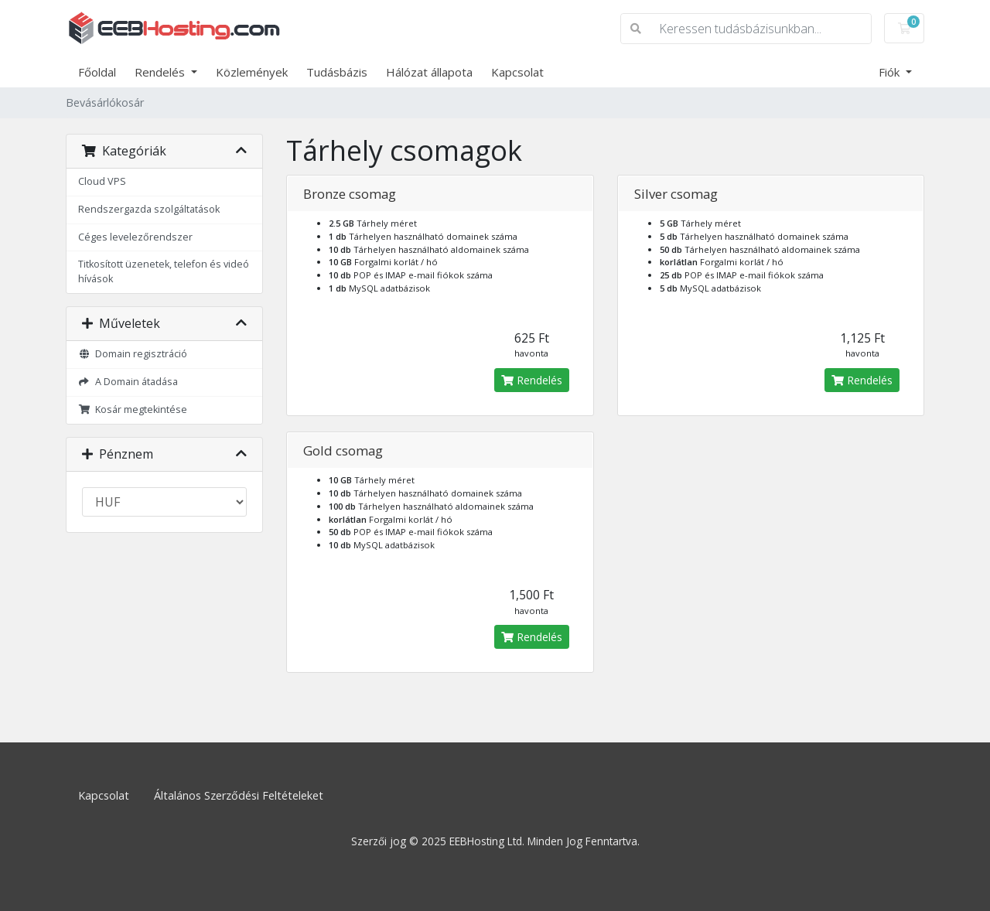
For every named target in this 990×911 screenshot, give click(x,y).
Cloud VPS (102, 181)
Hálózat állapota (429, 72)
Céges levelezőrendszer (135, 237)
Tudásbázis (336, 72)
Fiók (891, 72)
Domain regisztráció (132, 353)
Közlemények (252, 72)
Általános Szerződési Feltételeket (238, 795)
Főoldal (97, 72)
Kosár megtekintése (132, 409)
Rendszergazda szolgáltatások (149, 209)
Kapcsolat (517, 72)
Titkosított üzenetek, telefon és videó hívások (163, 271)
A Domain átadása (128, 381)
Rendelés (161, 72)
